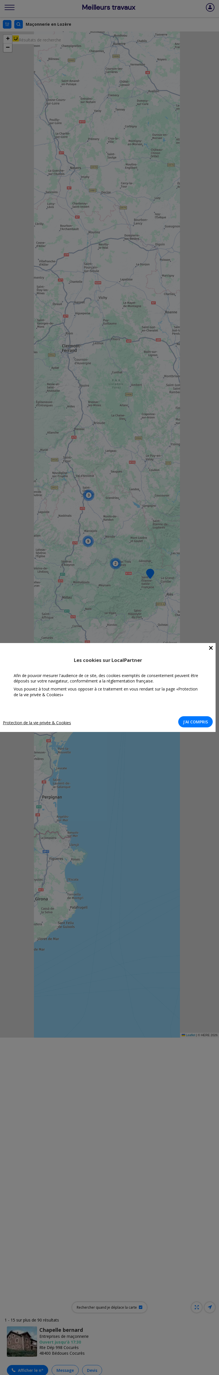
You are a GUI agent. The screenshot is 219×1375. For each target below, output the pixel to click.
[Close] (210, 648)
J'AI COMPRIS (195, 722)
